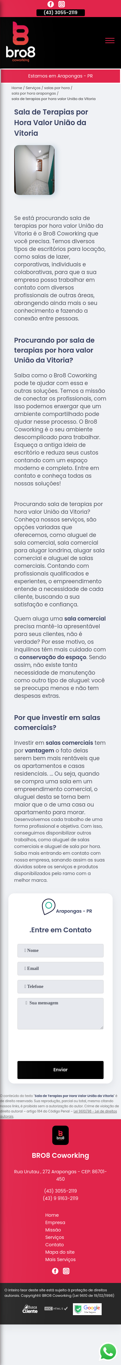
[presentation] (61, 1043)
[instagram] (61, 5)
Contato (54, 1244)
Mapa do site (60, 1252)
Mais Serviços (60, 1259)
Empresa (55, 1222)
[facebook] (50, 5)
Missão (53, 1230)
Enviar (60, 1069)
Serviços (54, 1237)
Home (52, 1215)
